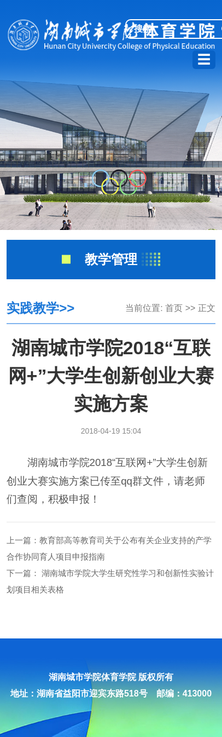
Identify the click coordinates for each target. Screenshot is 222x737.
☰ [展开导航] (204, 59)
